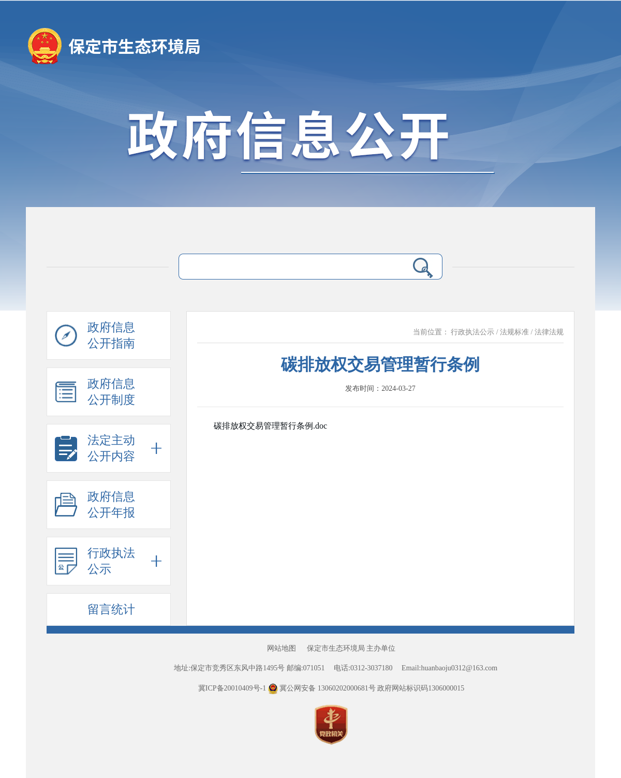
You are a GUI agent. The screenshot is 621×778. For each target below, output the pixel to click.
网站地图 (281, 648)
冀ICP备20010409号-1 (232, 688)
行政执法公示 (472, 332)
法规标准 (514, 332)
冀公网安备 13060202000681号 (323, 688)
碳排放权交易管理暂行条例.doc (270, 425)
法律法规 (549, 332)
